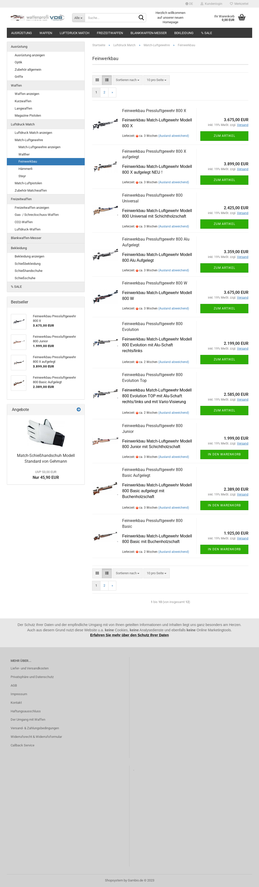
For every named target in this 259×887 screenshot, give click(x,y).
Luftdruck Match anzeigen (33, 133)
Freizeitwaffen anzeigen (32, 208)
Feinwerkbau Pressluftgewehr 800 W (154, 283)
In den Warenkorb (224, 454)
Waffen (45, 33)
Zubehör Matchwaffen (31, 190)
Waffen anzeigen (27, 94)
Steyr (22, 176)
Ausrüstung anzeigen (30, 55)
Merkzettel (239, 4)
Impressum (19, 694)
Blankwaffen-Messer (149, 33)
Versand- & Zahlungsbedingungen (35, 728)
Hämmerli (25, 169)
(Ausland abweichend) (173, 136)
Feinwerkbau (27, 161)
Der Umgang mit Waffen (28, 719)
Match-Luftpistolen (28, 183)
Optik (18, 62)
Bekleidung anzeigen (29, 256)
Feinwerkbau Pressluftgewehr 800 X (154, 110)
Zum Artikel (224, 136)
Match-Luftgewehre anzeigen (39, 147)
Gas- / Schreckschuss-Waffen (37, 215)
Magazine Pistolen (28, 115)
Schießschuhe (25, 278)
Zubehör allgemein (28, 69)
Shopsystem (114, 880)
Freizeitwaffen (110, 33)
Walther (24, 154)
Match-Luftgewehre (29, 140)
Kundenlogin (211, 4)
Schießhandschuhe (28, 271)
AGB (14, 685)
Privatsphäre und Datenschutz (32, 677)
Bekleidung (183, 33)
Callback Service (22, 745)
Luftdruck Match (74, 33)
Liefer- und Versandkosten (30, 668)
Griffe (19, 77)
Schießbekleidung (27, 264)
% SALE (206, 33)
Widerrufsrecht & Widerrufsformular (36, 737)
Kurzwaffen (23, 101)
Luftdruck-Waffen (27, 229)
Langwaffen (23, 108)
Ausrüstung (21, 33)
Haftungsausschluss (26, 711)
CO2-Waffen (24, 222)
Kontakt (16, 703)
